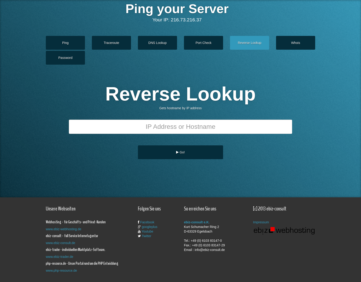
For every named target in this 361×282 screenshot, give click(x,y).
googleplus (149, 227)
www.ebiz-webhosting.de (63, 229)
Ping (65, 43)
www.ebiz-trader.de (59, 257)
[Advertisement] (177, 174)
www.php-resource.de (61, 270)
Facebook (147, 222)
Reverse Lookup (249, 43)
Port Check (203, 43)
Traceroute (111, 43)
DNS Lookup (157, 43)
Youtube (147, 231)
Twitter (146, 236)
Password (65, 58)
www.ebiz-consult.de (60, 243)
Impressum (261, 222)
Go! (180, 152)
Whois (295, 43)
